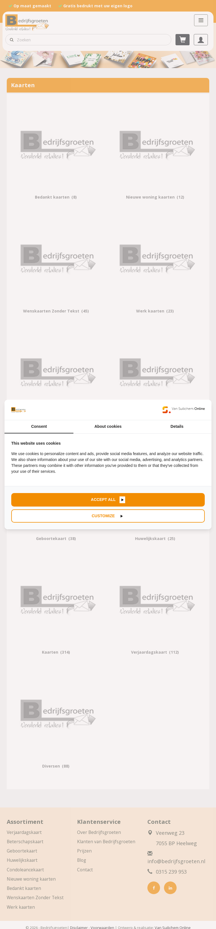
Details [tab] (176, 426)
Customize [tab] (104, 516)
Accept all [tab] (104, 499)
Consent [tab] (39, 426)
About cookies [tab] (108, 426)
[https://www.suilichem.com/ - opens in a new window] (184, 409)
